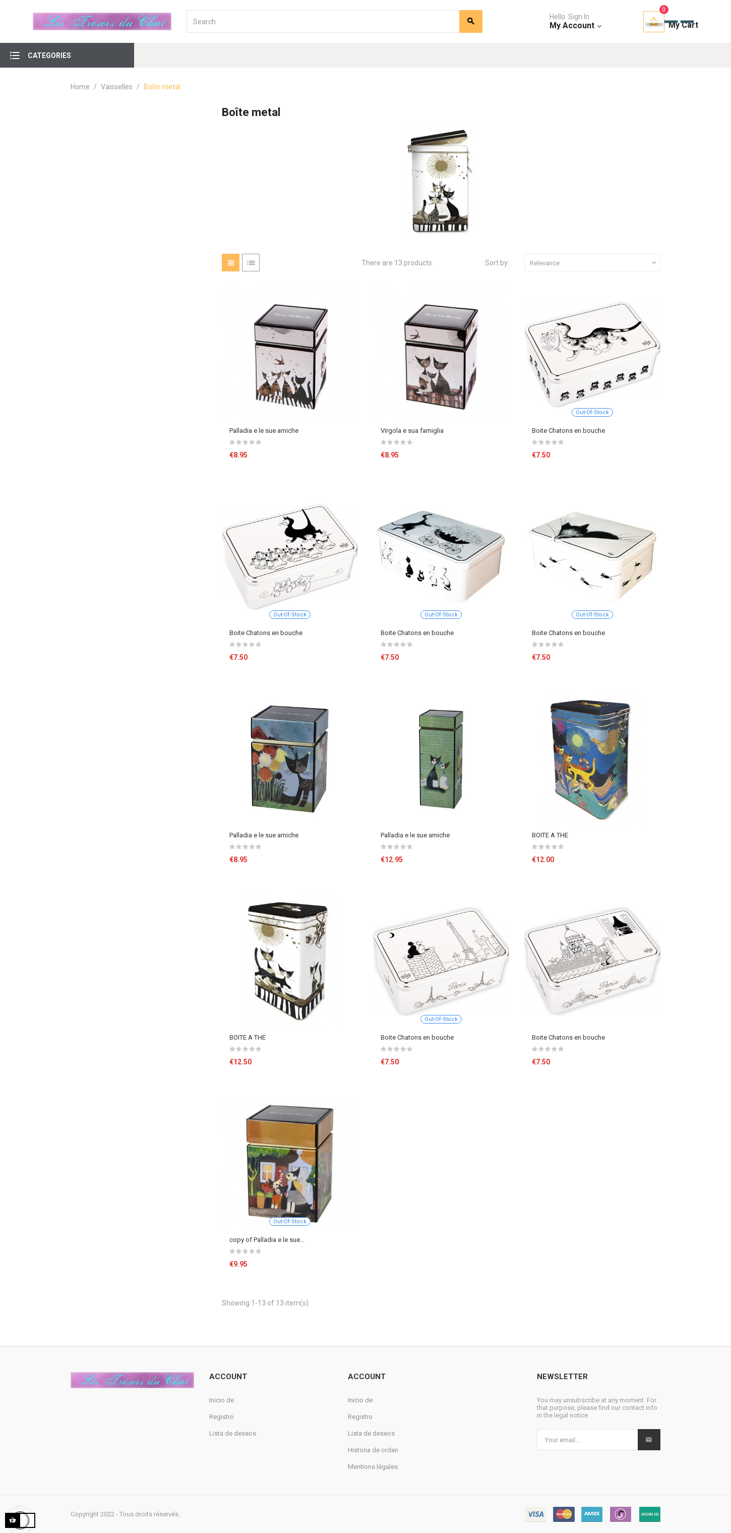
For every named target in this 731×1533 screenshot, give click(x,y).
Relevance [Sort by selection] (594, 263)
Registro (221, 1417)
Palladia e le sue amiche (263, 430)
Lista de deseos (232, 1433)
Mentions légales (373, 1466)
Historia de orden (373, 1450)
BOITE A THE (550, 835)
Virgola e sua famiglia (412, 430)
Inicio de (221, 1400)
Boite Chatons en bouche (568, 430)
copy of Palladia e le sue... (266, 1239)
